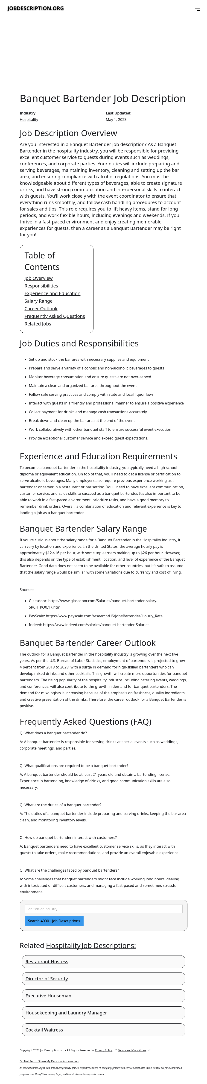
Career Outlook (41, 308)
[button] (197, 9)
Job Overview (39, 278)
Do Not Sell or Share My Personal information (49, 1061)
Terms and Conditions (132, 1050)
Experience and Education (53, 293)
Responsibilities (41, 286)
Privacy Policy (103, 1050)
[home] (35, 9)
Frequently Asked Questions (55, 316)
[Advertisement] (103, 54)
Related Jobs (38, 324)
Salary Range (39, 301)
